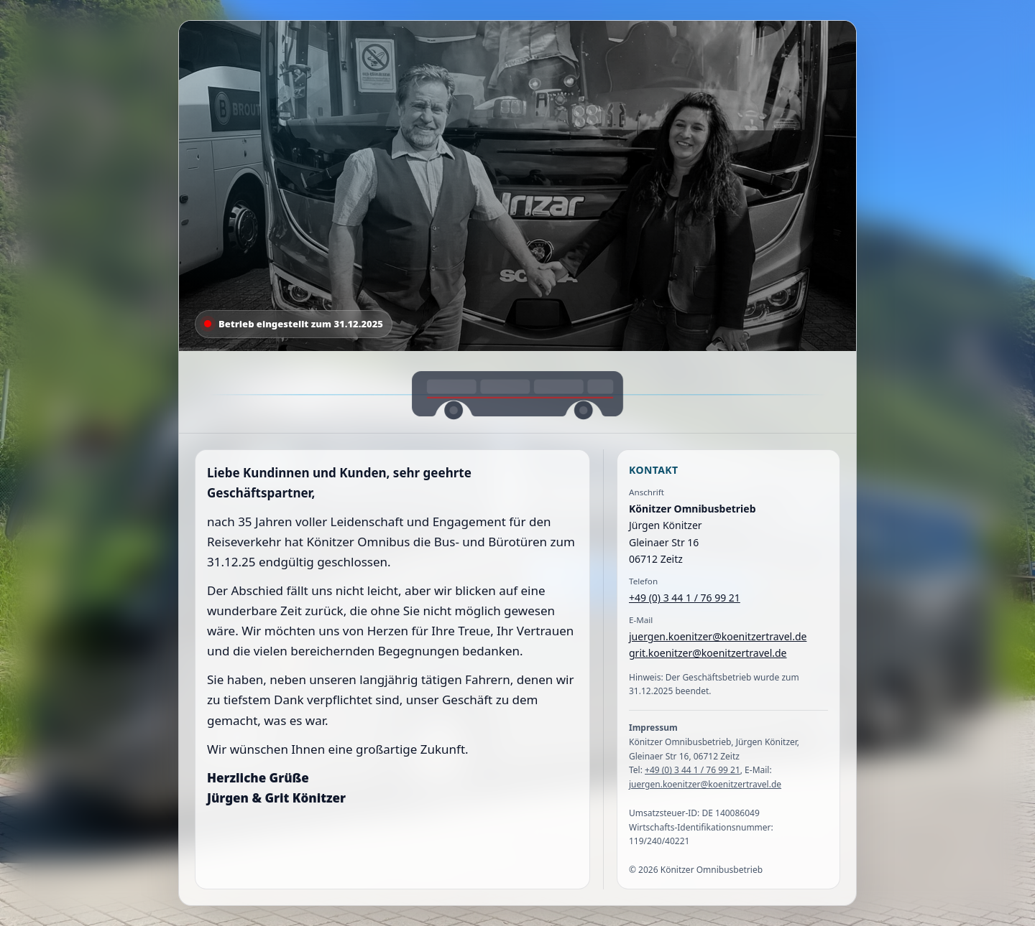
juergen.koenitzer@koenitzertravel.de (717, 636)
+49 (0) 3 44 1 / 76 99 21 (684, 597)
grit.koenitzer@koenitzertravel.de (708, 653)
